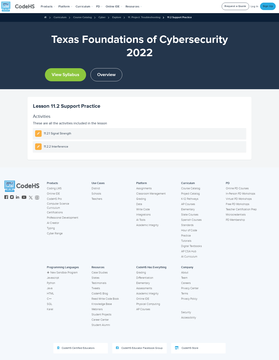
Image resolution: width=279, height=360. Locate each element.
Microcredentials (236, 214)
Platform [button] (65, 6)
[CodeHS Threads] (37, 197)
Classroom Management (151, 193)
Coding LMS (54, 188)
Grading (141, 199)
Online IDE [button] (114, 6)
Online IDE (53, 193)
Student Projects (101, 314)
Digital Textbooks (191, 246)
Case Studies (100, 272)
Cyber (102, 17)
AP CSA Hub (188, 251)
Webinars (97, 309)
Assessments (144, 288)
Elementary (188, 209)
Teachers (97, 199)
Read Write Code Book (105, 299)
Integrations (143, 214)
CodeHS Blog (100, 293)
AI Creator (53, 223)
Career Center (100, 320)
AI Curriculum (189, 256)
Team (184, 278)
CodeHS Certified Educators (76, 348)
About (184, 272)
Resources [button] (134, 6)
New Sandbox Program (62, 272)
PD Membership (235, 220)
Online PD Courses (237, 188)
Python (51, 283)
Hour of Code (189, 230)
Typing (51, 228)
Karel (50, 309)
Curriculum (60, 17)
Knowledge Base (102, 304)
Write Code (143, 209)
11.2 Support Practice (179, 17)
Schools (96, 193)
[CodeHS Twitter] (31, 197)
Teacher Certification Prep (241, 209)
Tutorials (186, 241)
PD (228, 183)
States (95, 278)
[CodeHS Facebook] (6, 197)
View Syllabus (65, 74)
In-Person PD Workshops (240, 193)
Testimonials (99, 283)
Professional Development (62, 217)
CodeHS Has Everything (151, 267)
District (96, 188)
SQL (49, 304)
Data (139, 204)
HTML (50, 293)
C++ (49, 299)
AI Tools (140, 220)
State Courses (189, 214)
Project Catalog (190, 193)
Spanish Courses (191, 220)
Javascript (53, 278)
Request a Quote (235, 6)
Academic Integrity (147, 225)
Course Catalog (82, 17)
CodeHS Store (186, 348)
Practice (186, 235)
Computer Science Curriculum (58, 206)
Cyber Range (55, 233)
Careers (186, 283)
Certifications (55, 212)
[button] (48, 6)
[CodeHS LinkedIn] (17, 197)
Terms (184, 293)
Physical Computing (148, 304)
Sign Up (268, 6)
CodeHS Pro (54, 199)
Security (186, 312)
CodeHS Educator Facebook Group (139, 348)
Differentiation (144, 278)
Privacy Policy (189, 299)
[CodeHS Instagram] (12, 197)
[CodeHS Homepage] (19, 6)
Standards (187, 225)
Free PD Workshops (237, 204)
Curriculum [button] (84, 6)
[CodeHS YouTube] (24, 197)
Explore (116, 17)
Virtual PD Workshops (239, 199)
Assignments (144, 188)
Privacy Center (190, 288)
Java (50, 288)
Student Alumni (101, 325)
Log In (255, 6)
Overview (106, 74)
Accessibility (188, 317)
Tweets (96, 288)
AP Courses (188, 204)
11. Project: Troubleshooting (144, 17)
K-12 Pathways (189, 199)
